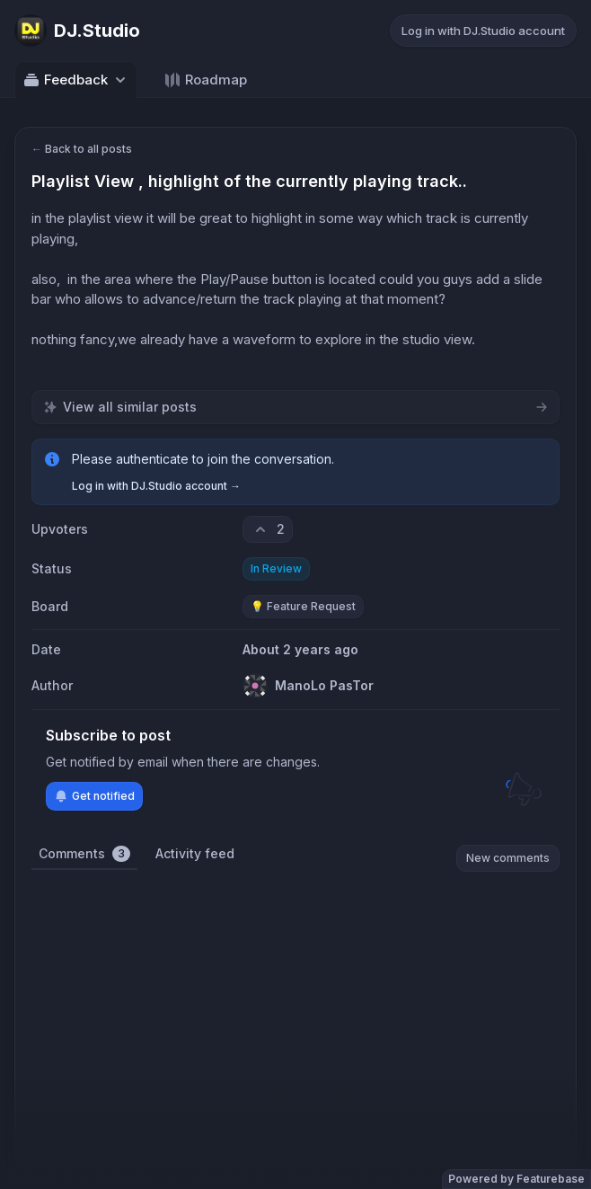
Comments (84, 854)
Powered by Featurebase (516, 1178)
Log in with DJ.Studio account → (156, 485)
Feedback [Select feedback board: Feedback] (75, 80)
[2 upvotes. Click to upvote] (268, 529)
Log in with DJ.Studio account (483, 30)
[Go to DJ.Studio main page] (77, 30)
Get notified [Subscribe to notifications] (94, 796)
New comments (508, 858)
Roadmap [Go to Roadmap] (205, 80)
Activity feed (194, 853)
